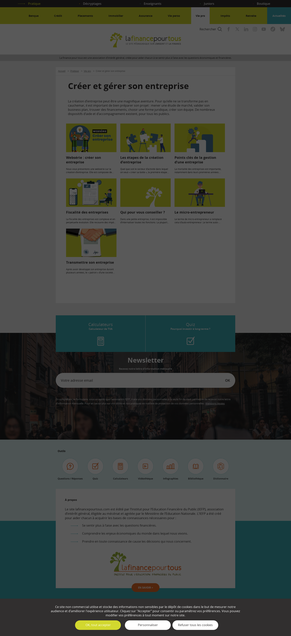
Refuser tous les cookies (195, 625)
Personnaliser (148, 625)
